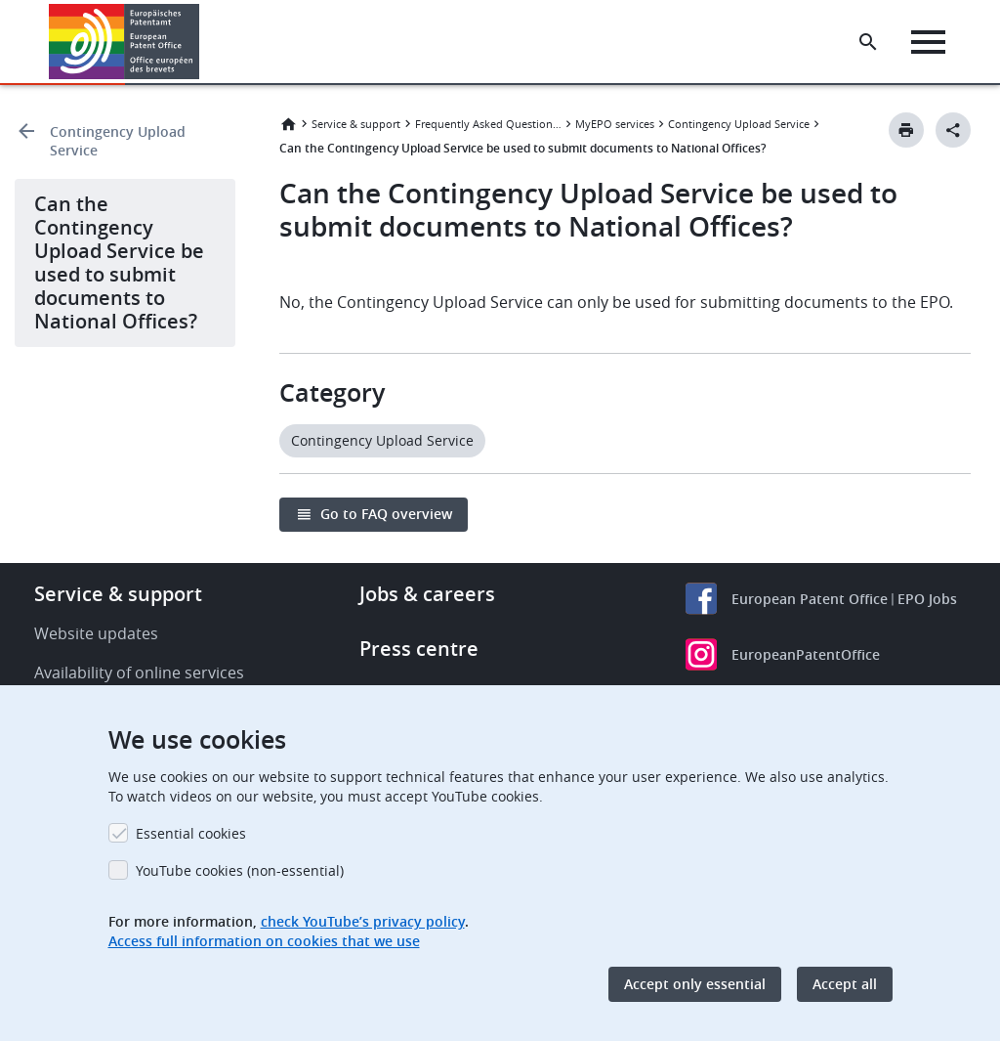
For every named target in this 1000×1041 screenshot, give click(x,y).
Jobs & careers (427, 594)
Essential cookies (191, 833)
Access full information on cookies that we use (264, 941)
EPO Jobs (927, 598)
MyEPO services (614, 123)
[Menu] (928, 42)
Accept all (844, 984)
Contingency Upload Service (118, 140)
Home (288, 124)
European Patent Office (809, 598)
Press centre (419, 648)
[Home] (124, 41)
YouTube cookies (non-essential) (240, 870)
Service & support (356, 123)
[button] (202, 42)
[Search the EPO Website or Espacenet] (868, 42)
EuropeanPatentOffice (805, 654)
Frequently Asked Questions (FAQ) (488, 123)
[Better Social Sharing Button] (953, 130)
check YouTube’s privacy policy (363, 921)
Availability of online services (139, 672)
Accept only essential (695, 984)
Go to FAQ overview (386, 513)
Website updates (96, 633)
